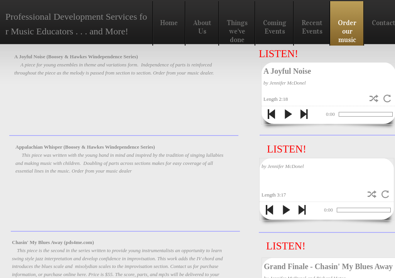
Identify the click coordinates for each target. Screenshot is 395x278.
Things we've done (237, 31)
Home (169, 23)
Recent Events (312, 27)
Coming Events (274, 27)
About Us (202, 27)
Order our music (347, 31)
